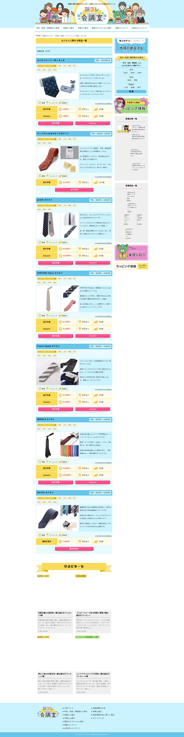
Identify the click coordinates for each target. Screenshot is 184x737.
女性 (129, 80)
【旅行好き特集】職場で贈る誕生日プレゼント (138, 139)
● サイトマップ (97, 718)
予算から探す (83, 28)
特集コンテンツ (121, 28)
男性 (135, 80)
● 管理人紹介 (96, 711)
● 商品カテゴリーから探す (73, 721)
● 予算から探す (69, 718)
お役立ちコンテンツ (139, 28)
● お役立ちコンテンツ (71, 728)
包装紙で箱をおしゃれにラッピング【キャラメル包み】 (138, 168)
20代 (125, 73)
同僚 (132, 87)
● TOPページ (68, 708)
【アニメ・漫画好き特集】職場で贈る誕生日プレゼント (138, 129)
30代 (132, 73)
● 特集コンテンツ (70, 725)
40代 (139, 73)
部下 (138, 87)
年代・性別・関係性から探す (48, 28)
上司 (125, 87)
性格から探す (68, 28)
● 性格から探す (69, 715)
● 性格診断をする (98, 708)
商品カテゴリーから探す (102, 28)
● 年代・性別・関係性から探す (75, 711)
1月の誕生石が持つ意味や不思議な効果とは (136, 154)
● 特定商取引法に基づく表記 (102, 715)
